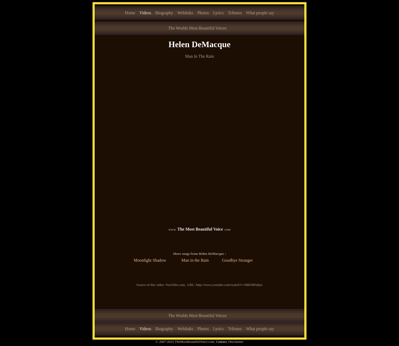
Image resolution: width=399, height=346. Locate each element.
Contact (221, 342)
